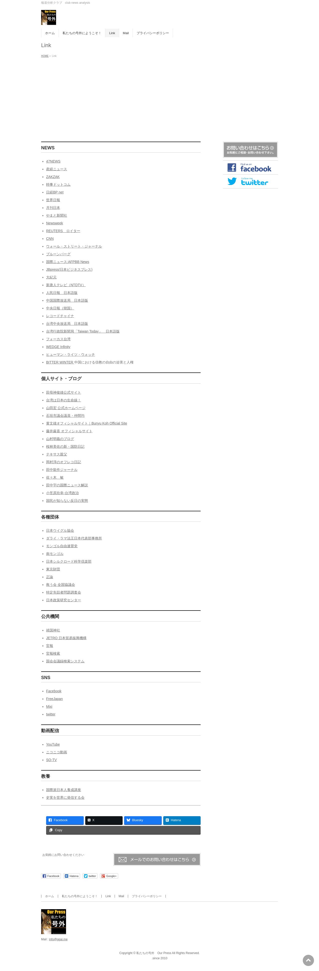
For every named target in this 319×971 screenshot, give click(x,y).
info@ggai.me (58, 939)
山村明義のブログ (60, 439)
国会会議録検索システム (65, 661)
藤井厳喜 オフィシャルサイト (69, 431)
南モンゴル (55, 554)
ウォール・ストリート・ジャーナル (74, 246)
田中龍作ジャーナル (62, 470)
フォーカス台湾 (58, 339)
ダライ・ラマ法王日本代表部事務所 (74, 538)
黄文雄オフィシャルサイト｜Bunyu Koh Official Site (86, 423)
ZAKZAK (53, 177)
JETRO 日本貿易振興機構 (66, 638)
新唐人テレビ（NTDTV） (66, 285)
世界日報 (53, 200)
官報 (49, 646)
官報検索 (53, 653)
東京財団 (53, 569)
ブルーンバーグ (58, 254)
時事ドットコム (58, 184)
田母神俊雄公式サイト (63, 392)
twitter (50, 714)
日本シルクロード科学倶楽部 (68, 561)
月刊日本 (53, 208)
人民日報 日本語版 (62, 293)
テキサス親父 (56, 454)
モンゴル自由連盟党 (62, 546)
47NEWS (53, 161)
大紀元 (51, 277)
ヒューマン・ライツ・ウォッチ (70, 354)
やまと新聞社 (56, 215)
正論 (49, 577)
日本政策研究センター (63, 600)
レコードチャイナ (60, 316)
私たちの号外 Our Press (153, 953)
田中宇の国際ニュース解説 (67, 485)
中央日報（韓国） (60, 308)
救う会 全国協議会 (60, 585)
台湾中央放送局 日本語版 (67, 324)
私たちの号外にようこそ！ (80, 896)
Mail (121, 896)
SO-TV (51, 760)
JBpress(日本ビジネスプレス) (69, 269)
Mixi (49, 706)
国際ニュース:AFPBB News (67, 262)
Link (108, 896)
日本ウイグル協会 (60, 530)
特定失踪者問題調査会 (63, 592)
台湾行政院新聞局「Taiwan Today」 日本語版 (83, 331)
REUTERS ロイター (63, 231)
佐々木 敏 (55, 477)
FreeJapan (54, 699)
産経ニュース (56, 169)
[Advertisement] (159, 97)
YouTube (53, 744)
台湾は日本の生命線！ (63, 400)
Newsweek (54, 223)
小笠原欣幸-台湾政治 (62, 493)
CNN (50, 239)
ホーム (49, 896)
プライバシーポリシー (147, 896)
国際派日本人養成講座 (63, 790)
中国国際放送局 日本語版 (67, 300)
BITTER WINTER (60, 362)
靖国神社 (53, 630)
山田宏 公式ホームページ (65, 408)
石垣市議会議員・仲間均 (65, 416)
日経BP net (55, 192)
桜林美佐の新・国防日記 (65, 446)
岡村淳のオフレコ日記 (63, 462)
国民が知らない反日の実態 (67, 501)
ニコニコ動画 (56, 752)
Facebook (53, 691)
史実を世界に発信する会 (65, 797)
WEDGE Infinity (58, 347)
